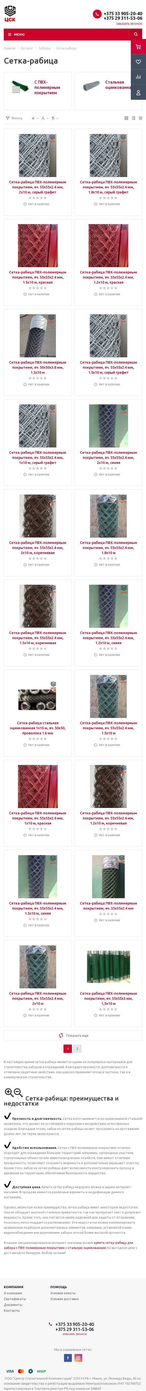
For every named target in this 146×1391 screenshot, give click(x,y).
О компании (13, 1293)
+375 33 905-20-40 (123, 13)
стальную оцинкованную (87, 1247)
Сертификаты (15, 1299)
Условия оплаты (63, 1293)
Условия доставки (64, 1299)
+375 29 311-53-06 (123, 18)
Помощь (58, 1287)
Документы (13, 1304)
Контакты (12, 1310)
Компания (13, 1287)
